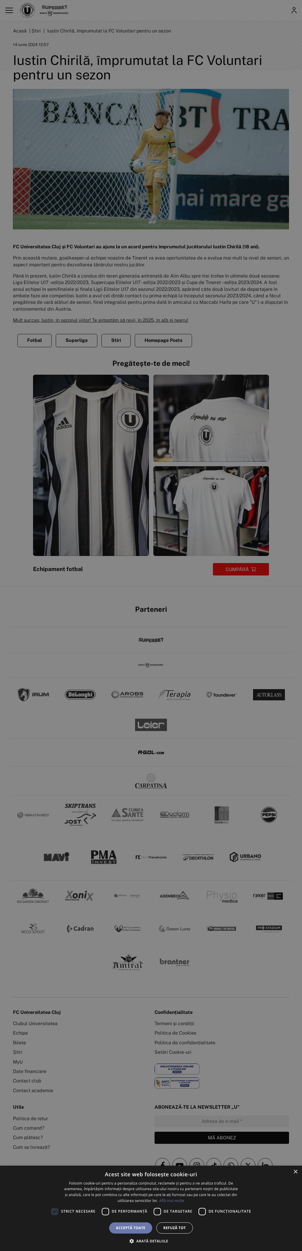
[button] (151, 1241)
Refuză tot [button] (174, 1227)
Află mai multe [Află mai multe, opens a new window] (171, 1200)
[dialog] (151, 1208)
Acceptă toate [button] (130, 1227)
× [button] (295, 1172)
